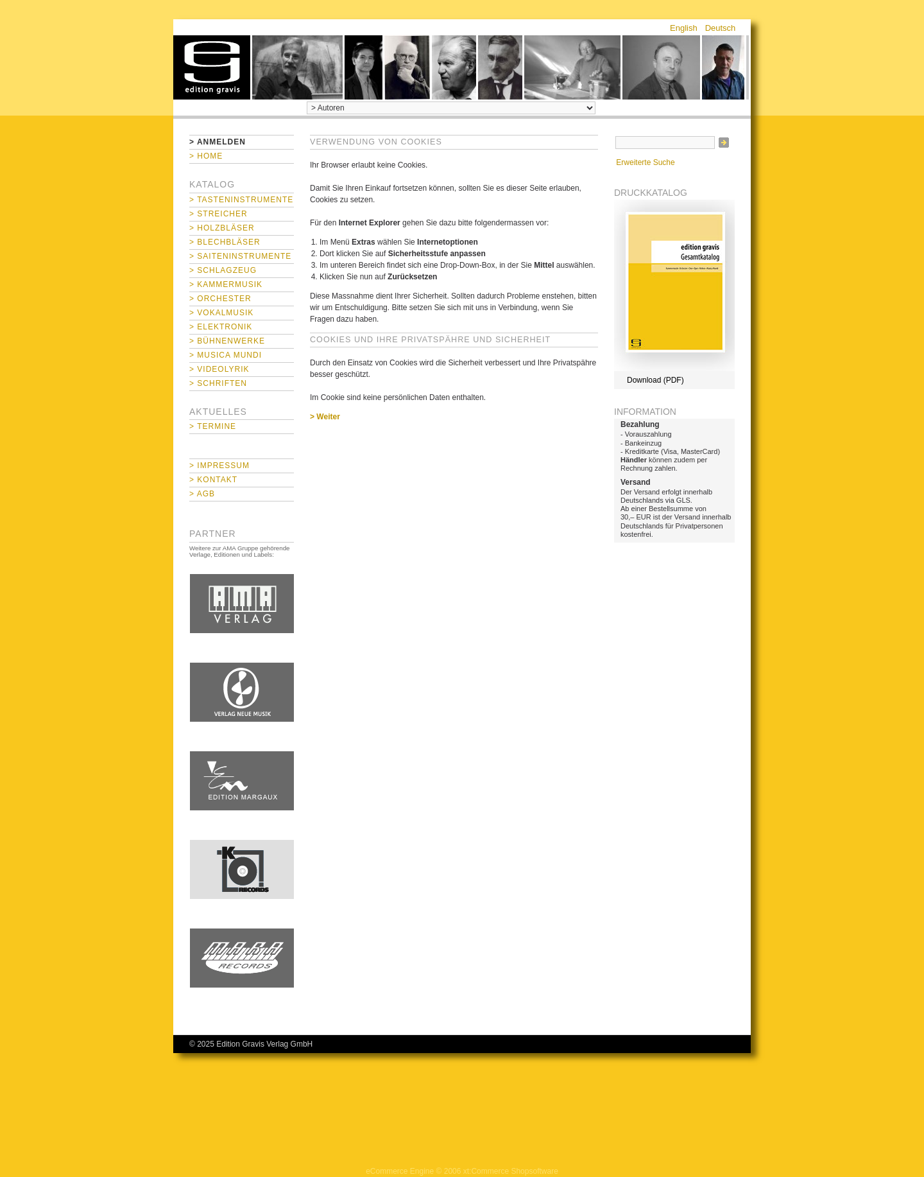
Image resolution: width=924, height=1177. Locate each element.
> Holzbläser (222, 227)
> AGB (202, 493)
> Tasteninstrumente (241, 199)
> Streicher (218, 213)
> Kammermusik (225, 284)
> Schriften (218, 383)
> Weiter (325, 416)
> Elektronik (220, 326)
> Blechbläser (225, 242)
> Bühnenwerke (227, 340)
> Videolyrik (219, 369)
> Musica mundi (225, 355)
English (683, 28)
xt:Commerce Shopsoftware (510, 1171)
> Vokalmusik (221, 312)
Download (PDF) (655, 380)
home (211, 67)
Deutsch (720, 28)
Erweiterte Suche (645, 162)
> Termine (212, 426)
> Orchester (220, 298)
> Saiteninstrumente (240, 256)
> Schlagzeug (223, 270)
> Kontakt (213, 479)
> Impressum (219, 465)
